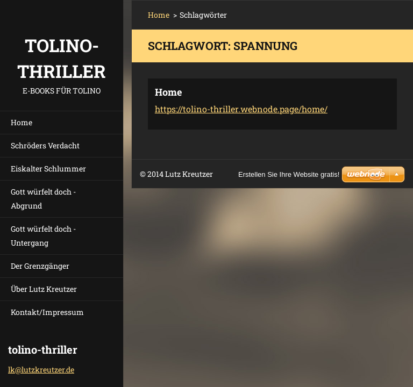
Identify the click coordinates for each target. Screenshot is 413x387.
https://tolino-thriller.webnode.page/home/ (241, 108)
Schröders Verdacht (45, 145)
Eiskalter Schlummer (48, 168)
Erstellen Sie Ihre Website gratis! (288, 174)
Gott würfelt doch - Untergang (43, 236)
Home (21, 122)
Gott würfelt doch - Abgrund (43, 199)
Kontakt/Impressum (47, 312)
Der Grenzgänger (40, 266)
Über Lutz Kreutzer (44, 289)
